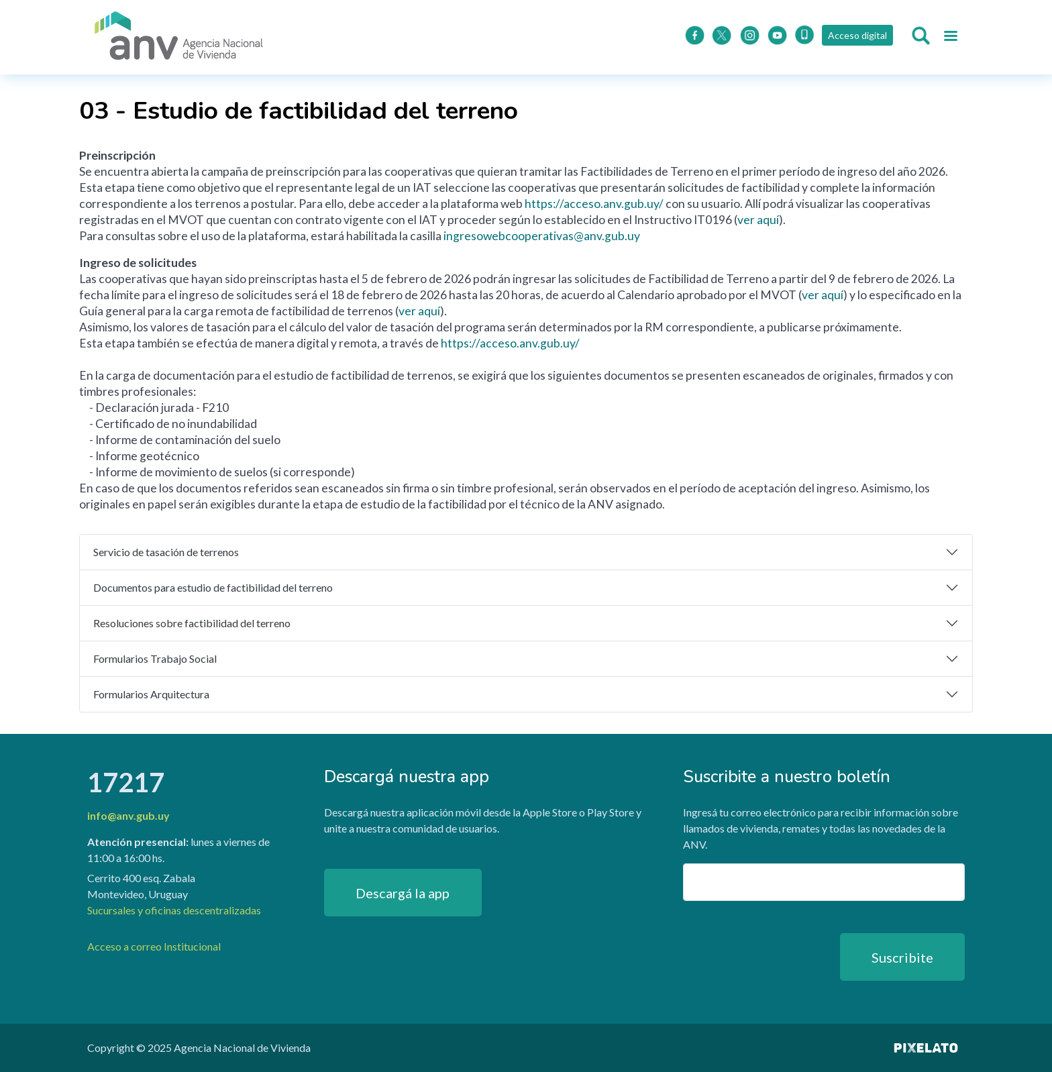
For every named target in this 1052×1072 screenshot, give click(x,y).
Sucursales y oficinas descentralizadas (174, 910)
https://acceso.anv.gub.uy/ (510, 343)
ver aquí (758, 220)
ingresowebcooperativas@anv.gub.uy (541, 236)
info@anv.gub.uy (128, 815)
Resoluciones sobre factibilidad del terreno (192, 623)
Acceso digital (856, 35)
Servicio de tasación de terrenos (166, 551)
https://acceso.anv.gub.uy (592, 204)
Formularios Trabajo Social (155, 658)
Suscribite (902, 957)
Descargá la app (403, 893)
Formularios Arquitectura (151, 694)
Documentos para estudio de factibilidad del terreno (213, 587)
